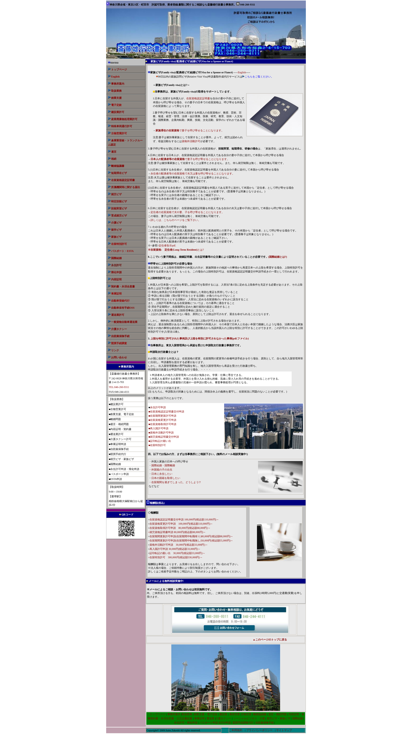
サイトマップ (284, 730)
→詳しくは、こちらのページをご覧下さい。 (174, 220)
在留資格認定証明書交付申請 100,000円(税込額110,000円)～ (184, 519)
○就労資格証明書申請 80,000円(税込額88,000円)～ (177, 532)
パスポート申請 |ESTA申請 (215, 722)
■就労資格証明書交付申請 (163, 436)
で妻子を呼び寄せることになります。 (190, 130)
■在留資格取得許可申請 (162, 424)
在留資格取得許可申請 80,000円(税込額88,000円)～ (180, 527)
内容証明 (116, 279)
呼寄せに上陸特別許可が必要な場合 (170, 263)
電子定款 (212, 714)
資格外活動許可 (191, 141)
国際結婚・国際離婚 (163, 465)
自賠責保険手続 (265, 722)
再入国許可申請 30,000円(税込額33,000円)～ (175, 548)
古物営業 (246, 714)
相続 (113, 158)
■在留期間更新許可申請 (162, 415)
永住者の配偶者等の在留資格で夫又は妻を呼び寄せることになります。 (193, 173)
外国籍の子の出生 (161, 469)
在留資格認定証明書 (123, 180)
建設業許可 (117, 112)
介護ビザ (116, 222)
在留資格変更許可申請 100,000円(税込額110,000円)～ (181, 523)
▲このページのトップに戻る (270, 639)
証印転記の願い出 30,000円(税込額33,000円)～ (177, 553)
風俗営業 (234, 714)
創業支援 (116, 97)
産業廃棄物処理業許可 (124, 119)
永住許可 (179, 722)
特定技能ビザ (119, 201)
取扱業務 (116, 90)
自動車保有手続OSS (123, 307)
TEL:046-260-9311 (119, 387)
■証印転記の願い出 (159, 441)
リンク (115, 350)
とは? (176, 249)
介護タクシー (119, 329)
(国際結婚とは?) (277, 256)
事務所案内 (174, 714)
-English (241, 72)
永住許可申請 (158, 407)
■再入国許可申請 (158, 428)
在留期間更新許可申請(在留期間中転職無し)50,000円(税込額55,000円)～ (191, 540)
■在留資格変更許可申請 (162, 419)
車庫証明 (199, 718)
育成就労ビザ (119, 215)
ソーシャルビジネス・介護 (249, 718)
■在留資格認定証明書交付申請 (166, 411)
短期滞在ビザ (119, 173)
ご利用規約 (235, 730)
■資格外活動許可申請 (161, 432)
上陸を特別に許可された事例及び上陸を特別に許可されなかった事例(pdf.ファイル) (200, 338)
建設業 (223, 714)
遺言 (113, 151)
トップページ (119, 69)
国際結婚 (116, 258)
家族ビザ (116, 236)
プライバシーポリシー (259, 730)
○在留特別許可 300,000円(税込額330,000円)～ (175, 557)
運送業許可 (117, 314)
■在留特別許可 (157, 445)
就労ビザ (116, 194)
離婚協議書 (117, 165)
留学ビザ (115, 229)
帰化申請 (116, 272)
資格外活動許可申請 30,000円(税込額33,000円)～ (179, 544)
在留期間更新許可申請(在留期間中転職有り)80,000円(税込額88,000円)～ (191, 536)
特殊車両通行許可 (120, 126)
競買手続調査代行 (243, 722)
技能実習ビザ (119, 208)
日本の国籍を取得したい (165, 478)
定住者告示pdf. (167, 245)
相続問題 (281, 714)
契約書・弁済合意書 (123, 286)
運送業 (210, 718)
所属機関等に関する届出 (125, 187)
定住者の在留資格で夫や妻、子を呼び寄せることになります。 (187, 212)
